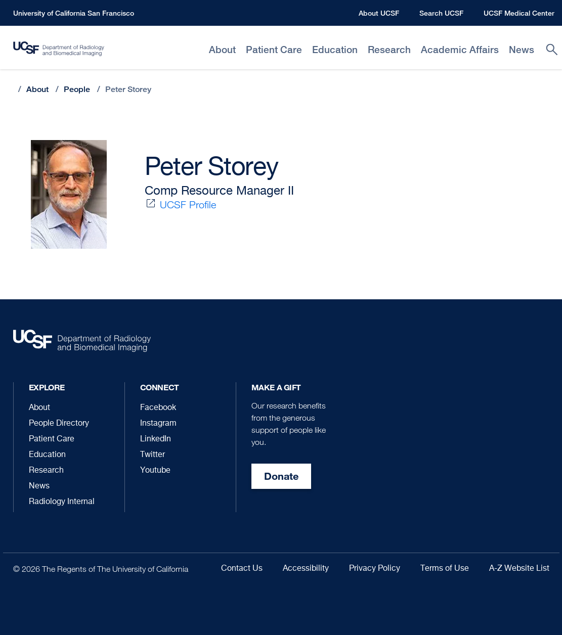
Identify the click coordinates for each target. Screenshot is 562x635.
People (77, 89)
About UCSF (379, 13)
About (37, 89)
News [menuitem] (521, 49)
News (39, 486)
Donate (281, 476)
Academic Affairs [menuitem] (460, 49)
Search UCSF (441, 13)
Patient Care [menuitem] (274, 49)
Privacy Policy (374, 569)
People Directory (59, 424)
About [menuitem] (222, 49)
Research (46, 471)
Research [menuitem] (389, 49)
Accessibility (306, 569)
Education (47, 455)
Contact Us (242, 569)
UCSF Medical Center (519, 13)
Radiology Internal (62, 502)
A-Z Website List (519, 569)
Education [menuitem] (335, 49)
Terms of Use (444, 569)
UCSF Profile (188, 205)
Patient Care (51, 439)
